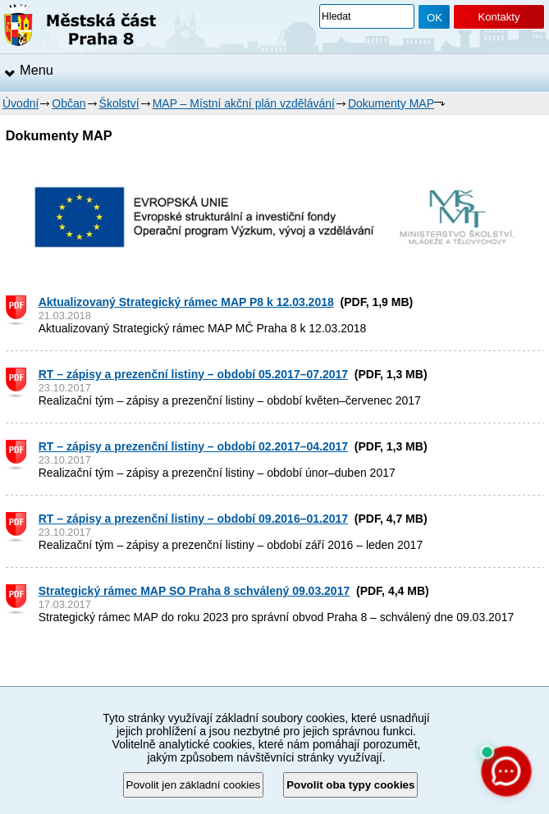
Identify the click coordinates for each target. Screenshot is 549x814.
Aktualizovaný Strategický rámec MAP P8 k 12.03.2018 (186, 302)
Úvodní (20, 103)
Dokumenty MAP (391, 103)
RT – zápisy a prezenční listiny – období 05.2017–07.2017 (193, 374)
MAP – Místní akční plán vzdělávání (244, 103)
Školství (119, 103)
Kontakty (498, 17)
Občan (68, 103)
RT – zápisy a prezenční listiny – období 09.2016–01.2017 (193, 518)
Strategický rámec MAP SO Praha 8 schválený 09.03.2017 (194, 590)
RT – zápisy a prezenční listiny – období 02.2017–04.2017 (193, 446)
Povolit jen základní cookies (193, 785)
